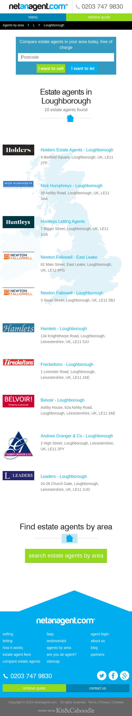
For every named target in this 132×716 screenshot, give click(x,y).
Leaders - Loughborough (64, 476)
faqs (50, 634)
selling (8, 634)
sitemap (53, 661)
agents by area (59, 648)
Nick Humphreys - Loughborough (71, 185)
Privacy (104, 702)
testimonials (56, 641)
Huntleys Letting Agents (63, 221)
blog (94, 648)
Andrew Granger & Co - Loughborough (77, 436)
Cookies (118, 702)
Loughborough (54, 25)
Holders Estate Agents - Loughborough (77, 150)
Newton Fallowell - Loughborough (72, 293)
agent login (100, 634)
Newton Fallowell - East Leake (69, 257)
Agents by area (13, 25)
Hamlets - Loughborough (64, 328)
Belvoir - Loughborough (62, 400)
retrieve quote (99, 17)
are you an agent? (61, 654)
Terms (92, 702)
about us (98, 641)
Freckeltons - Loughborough (67, 364)
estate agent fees (17, 654)
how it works (13, 648)
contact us (97, 688)
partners (97, 654)
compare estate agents (21, 661)
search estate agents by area (66, 555)
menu (33, 17)
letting (7, 641)
